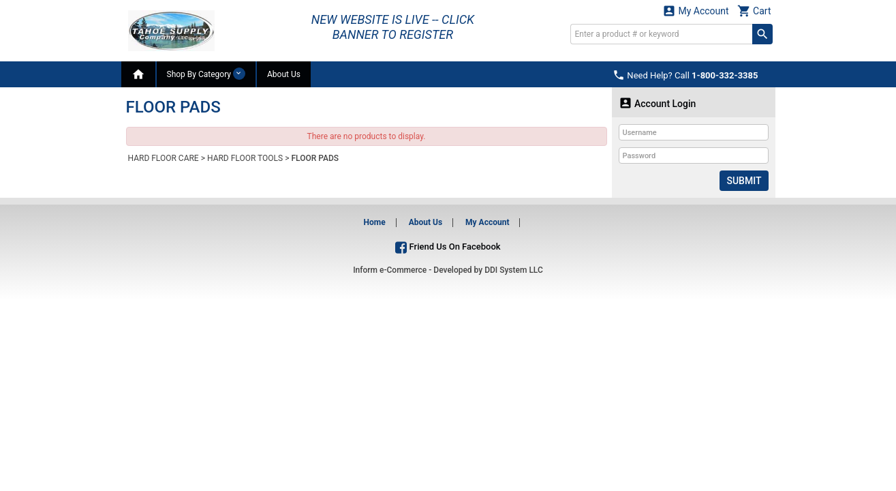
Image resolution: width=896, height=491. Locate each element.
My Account (695, 10)
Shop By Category (206, 74)
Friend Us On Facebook (447, 246)
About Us (283, 74)
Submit (743, 180)
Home (375, 222)
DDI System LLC (513, 270)
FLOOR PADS (315, 158)
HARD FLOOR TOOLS (245, 158)
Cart (754, 10)
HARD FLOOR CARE (163, 158)
